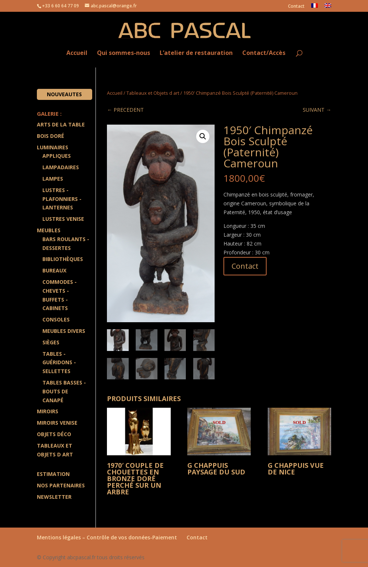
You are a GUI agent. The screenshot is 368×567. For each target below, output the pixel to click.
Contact (296, 6)
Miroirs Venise (57, 422)
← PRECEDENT (125, 109)
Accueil (76, 53)
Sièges (50, 342)
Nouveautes (64, 94)
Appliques (56, 155)
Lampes (52, 178)
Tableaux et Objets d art (152, 93)
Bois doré (50, 135)
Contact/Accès (263, 53)
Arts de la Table (61, 124)
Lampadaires (60, 167)
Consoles (56, 319)
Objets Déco (54, 434)
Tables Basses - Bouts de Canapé (64, 391)
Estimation (53, 473)
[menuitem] (314, 7)
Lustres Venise (63, 218)
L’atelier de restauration (196, 53)
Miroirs (47, 411)
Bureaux (54, 270)
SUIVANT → (317, 109)
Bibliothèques (62, 258)
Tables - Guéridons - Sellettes (59, 362)
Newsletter (54, 496)
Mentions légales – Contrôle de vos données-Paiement (107, 537)
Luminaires (52, 147)
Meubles (48, 230)
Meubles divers (63, 330)
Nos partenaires (61, 485)
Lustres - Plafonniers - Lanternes (61, 199)
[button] (202, 136)
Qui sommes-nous (123, 53)
